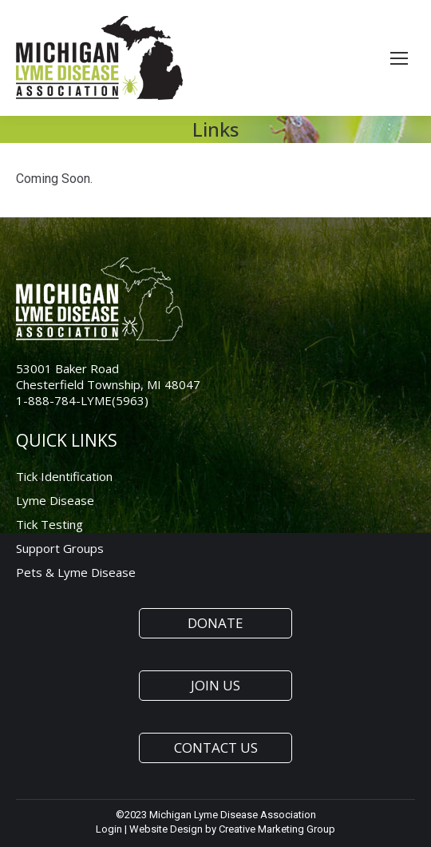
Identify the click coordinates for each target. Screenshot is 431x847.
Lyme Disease (55, 500)
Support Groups (60, 548)
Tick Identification (64, 476)
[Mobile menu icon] (399, 58)
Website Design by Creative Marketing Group (232, 829)
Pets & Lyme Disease (76, 572)
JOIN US (215, 685)
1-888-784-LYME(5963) (82, 400)
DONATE (215, 623)
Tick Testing (49, 524)
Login (109, 829)
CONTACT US (216, 747)
